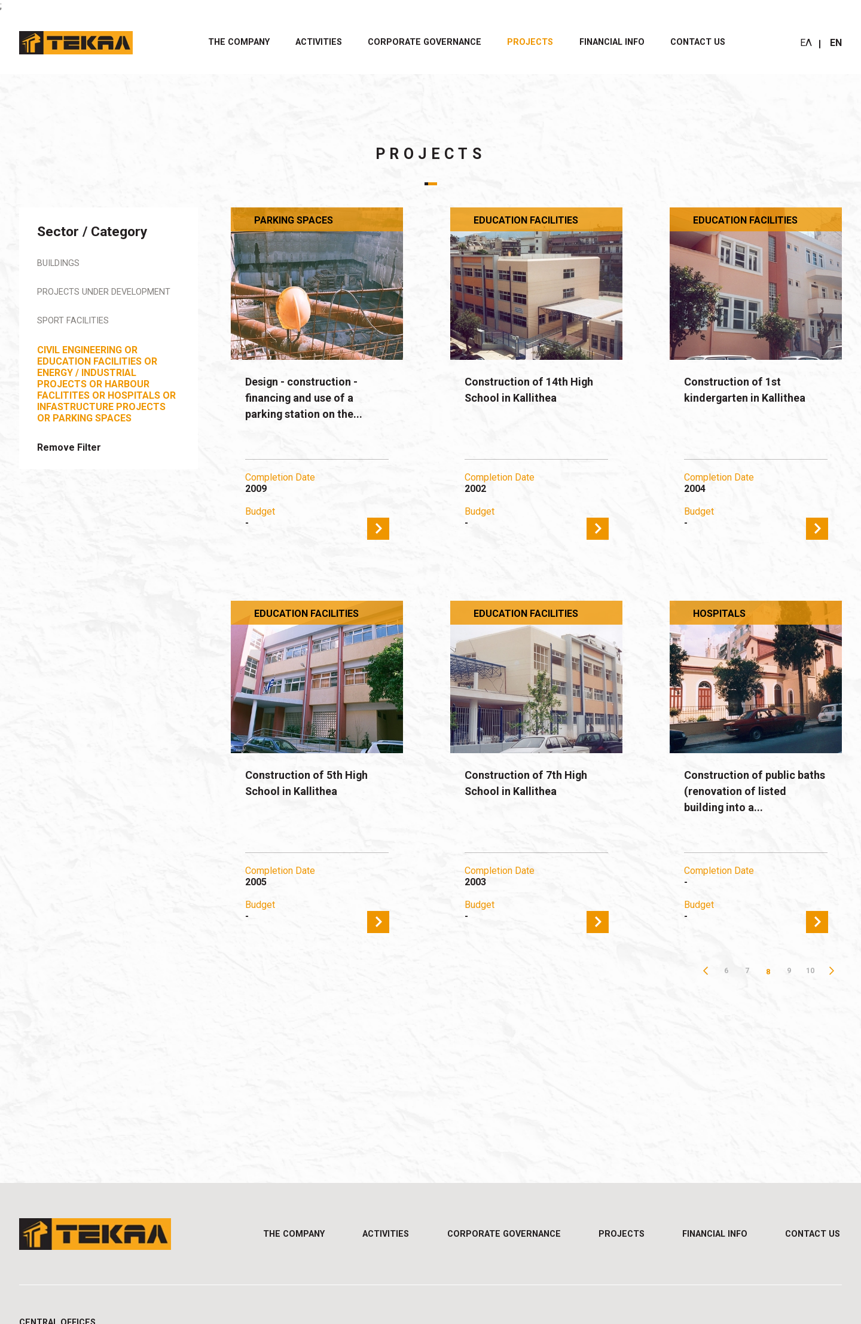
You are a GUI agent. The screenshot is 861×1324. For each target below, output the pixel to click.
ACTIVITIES (318, 42)
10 (810, 971)
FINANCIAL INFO (612, 42)
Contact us (697, 42)
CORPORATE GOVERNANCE (424, 42)
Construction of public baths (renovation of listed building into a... (745, 792)
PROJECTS (530, 42)
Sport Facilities (77, 334)
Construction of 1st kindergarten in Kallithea (750, 390)
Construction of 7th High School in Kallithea (532, 784)
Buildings (61, 264)
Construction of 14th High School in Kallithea (536, 390)
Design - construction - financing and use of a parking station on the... (309, 399)
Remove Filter (69, 460)
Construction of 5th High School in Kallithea (313, 784)
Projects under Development (77, 299)
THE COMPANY (239, 42)
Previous (705, 971)
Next (831, 971)
